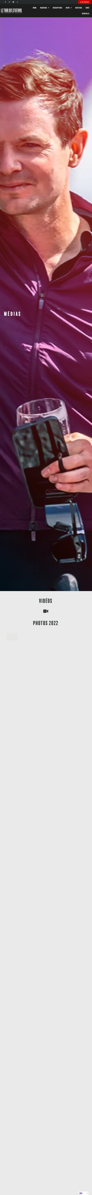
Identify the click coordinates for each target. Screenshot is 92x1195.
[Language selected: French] (83, 1193)
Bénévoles (85, 13)
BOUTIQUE (78, 8)
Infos (69, 8)
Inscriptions (57, 8)
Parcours (44, 8)
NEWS (87, 8)
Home (35, 8)
